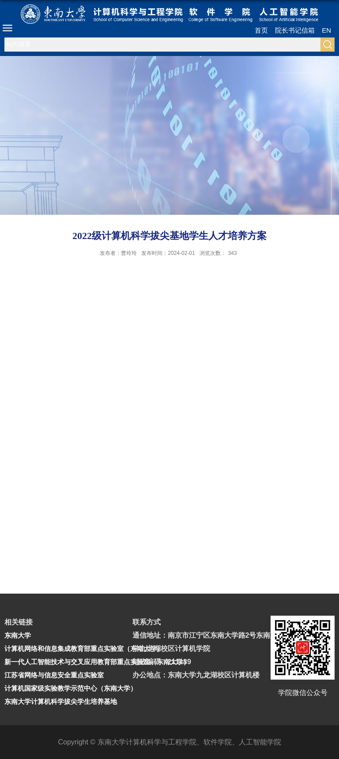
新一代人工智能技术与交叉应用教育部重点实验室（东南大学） (97, 662)
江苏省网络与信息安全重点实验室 (54, 675)
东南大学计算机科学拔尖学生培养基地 (60, 701)
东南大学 (17, 635)
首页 (261, 30)
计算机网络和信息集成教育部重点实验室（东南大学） (83, 648)
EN (326, 30)
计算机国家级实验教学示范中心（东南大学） (70, 688)
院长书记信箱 (295, 30)
